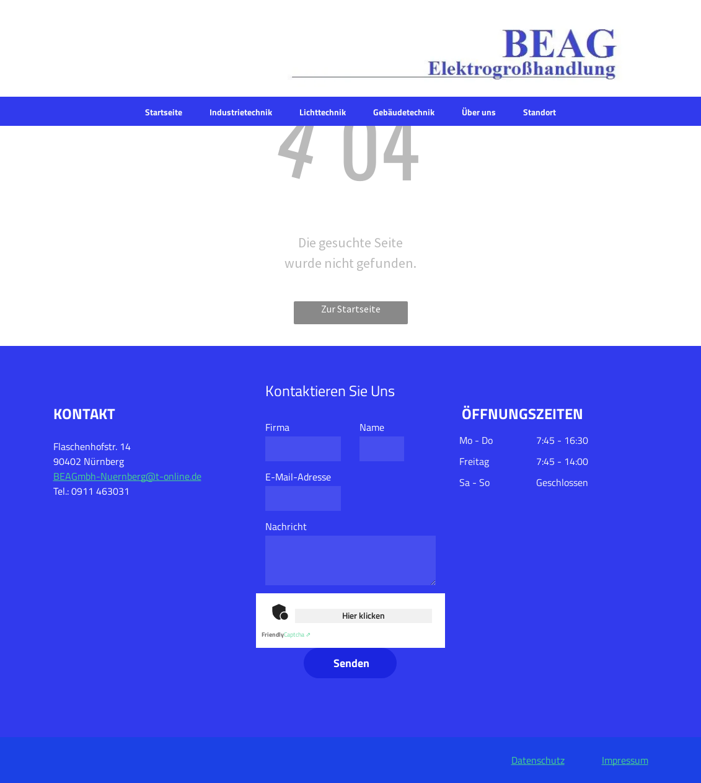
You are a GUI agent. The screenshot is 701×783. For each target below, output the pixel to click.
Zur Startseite (351, 309)
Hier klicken (363, 615)
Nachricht (286, 526)
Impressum (625, 760)
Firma (277, 427)
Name (371, 427)
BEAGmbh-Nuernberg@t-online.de (127, 476)
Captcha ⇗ (286, 634)
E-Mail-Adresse (298, 476)
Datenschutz (538, 760)
